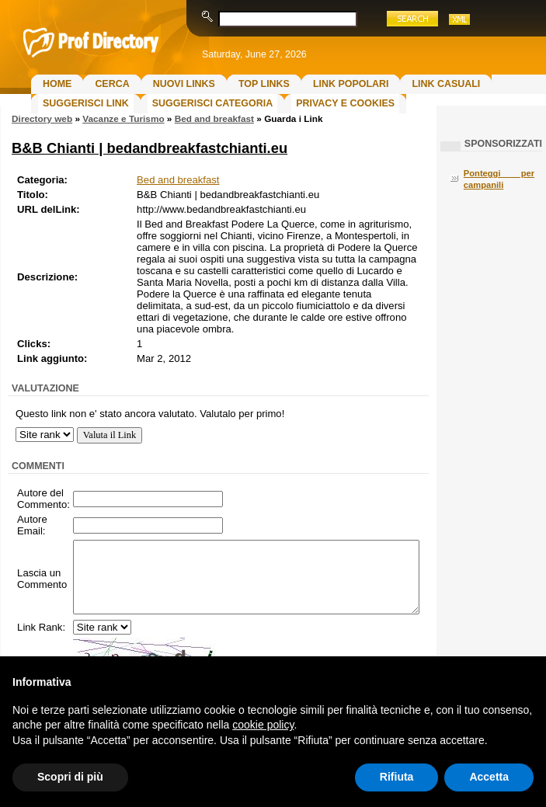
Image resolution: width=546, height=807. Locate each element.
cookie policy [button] (263, 724)
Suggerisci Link (86, 103)
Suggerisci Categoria (212, 103)
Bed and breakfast (214, 118)
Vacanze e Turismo (123, 118)
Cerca (112, 83)
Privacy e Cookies (345, 103)
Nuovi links (184, 83)
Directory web (42, 118)
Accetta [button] (489, 776)
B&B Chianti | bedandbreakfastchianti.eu (149, 148)
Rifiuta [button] (397, 776)
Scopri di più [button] (70, 776)
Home (57, 83)
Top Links (264, 83)
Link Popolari (351, 83)
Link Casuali (446, 83)
